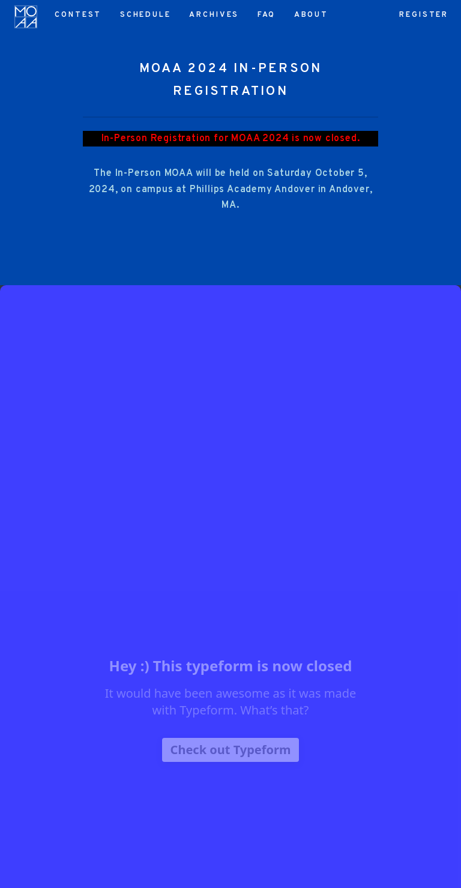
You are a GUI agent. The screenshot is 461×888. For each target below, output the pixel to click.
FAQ (267, 15)
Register (423, 15)
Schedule (145, 15)
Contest (78, 15)
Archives (214, 15)
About (311, 15)
